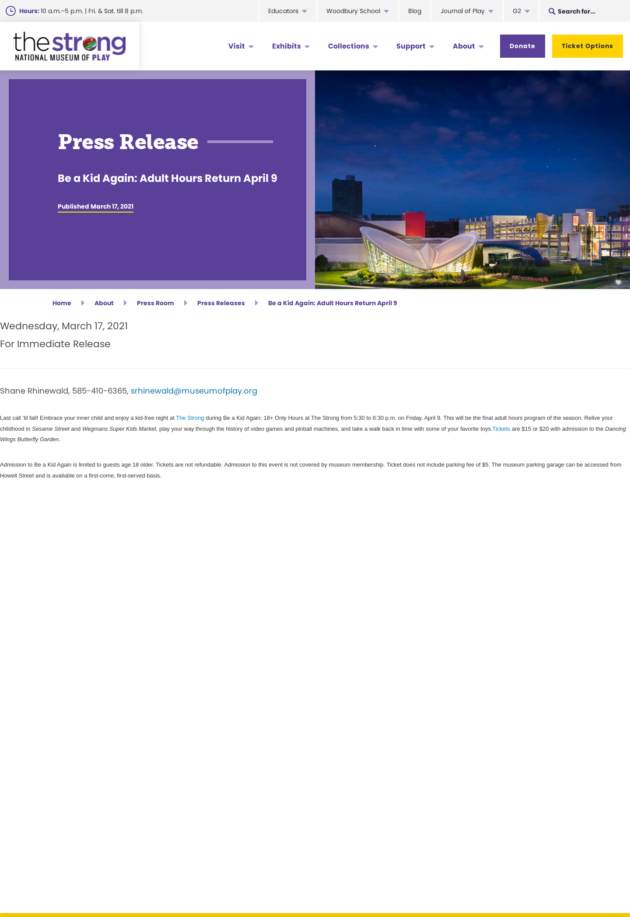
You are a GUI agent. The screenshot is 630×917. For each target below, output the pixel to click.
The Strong (190, 418)
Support (411, 46)
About (464, 46)
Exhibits (286, 46)
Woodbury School (353, 11)
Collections (348, 46)
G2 (517, 11)
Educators (283, 11)
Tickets (502, 428)
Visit (236, 46)
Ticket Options (587, 46)
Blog (414, 11)
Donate (523, 46)
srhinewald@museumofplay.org (194, 390)
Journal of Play (463, 11)
